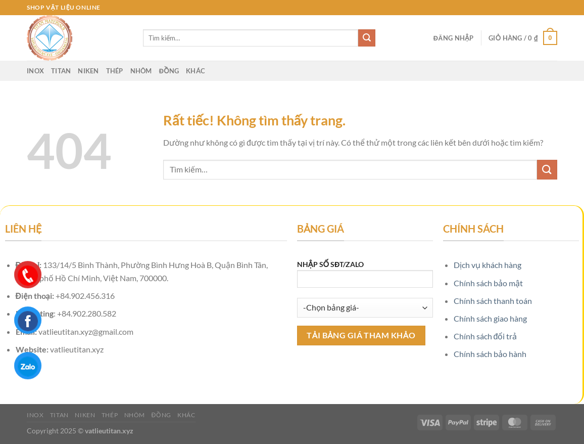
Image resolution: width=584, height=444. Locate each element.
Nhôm (141, 71)
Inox (35, 71)
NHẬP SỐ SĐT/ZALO (365, 277)
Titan (61, 71)
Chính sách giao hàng (490, 318)
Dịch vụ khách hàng (487, 265)
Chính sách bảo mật (488, 283)
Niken (88, 71)
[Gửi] (366, 38)
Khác (195, 71)
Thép (114, 71)
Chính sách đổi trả (485, 336)
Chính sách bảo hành (490, 354)
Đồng (169, 71)
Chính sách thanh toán (493, 300)
